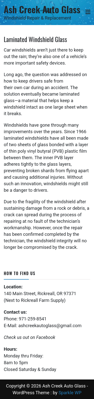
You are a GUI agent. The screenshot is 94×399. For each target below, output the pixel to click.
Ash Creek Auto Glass (42, 9)
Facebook (45, 337)
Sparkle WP (69, 392)
